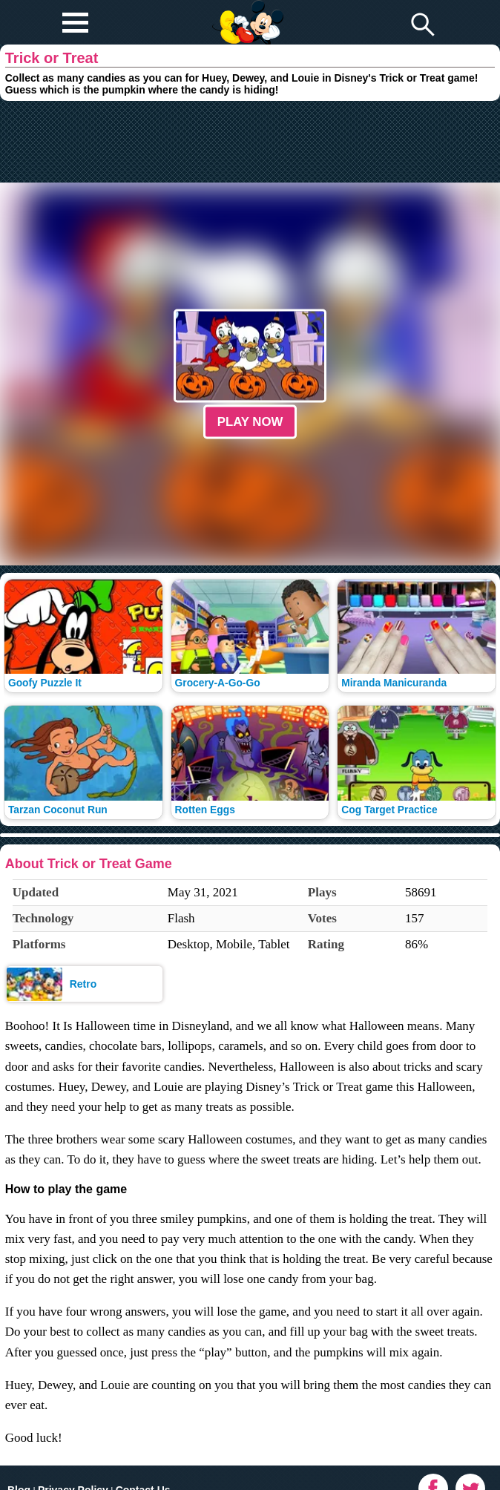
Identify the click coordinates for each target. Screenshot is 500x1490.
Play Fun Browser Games (246, 10)
